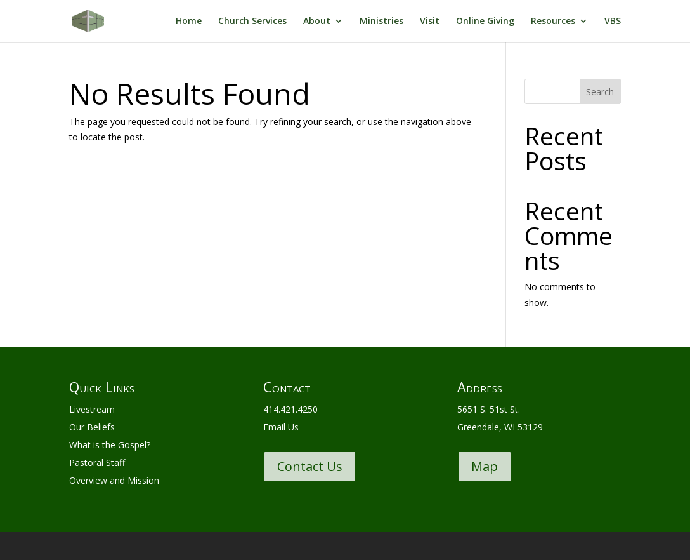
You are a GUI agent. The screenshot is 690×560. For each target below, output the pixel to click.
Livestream (92, 409)
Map (484, 466)
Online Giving (485, 22)
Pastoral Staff (97, 463)
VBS (612, 22)
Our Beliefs (92, 427)
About (316, 22)
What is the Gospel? (109, 445)
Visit (429, 22)
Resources (553, 22)
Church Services (252, 22)
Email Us (281, 427)
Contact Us (309, 466)
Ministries (381, 22)
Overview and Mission (114, 480)
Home (189, 22)
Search (600, 92)
